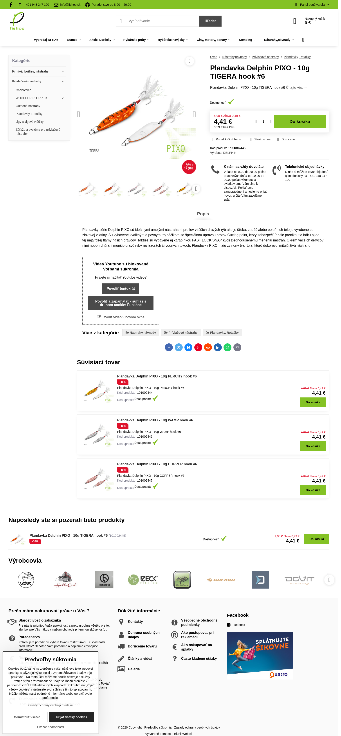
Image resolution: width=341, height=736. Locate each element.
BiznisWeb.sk (183, 734)
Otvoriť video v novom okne (120, 317)
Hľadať (210, 21)
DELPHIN (229, 152)
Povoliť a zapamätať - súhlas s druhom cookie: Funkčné (120, 303)
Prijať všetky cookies (71, 717)
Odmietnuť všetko (27, 717)
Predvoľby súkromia (157, 727)
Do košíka (299, 121)
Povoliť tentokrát (121, 288)
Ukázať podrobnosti (50, 727)
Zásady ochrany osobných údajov (197, 727)
